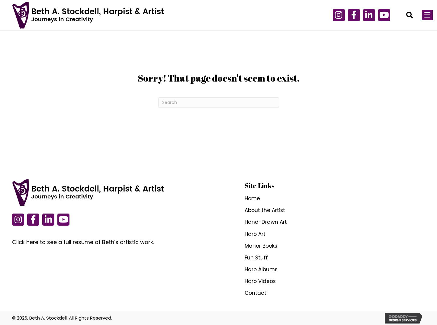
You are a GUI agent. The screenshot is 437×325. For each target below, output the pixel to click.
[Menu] (427, 15)
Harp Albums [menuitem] (261, 269)
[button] (339, 15)
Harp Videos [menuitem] (260, 281)
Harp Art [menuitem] (255, 234)
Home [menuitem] (252, 198)
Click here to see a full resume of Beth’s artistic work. (83, 242)
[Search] (218, 102)
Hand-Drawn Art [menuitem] (266, 222)
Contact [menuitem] (255, 293)
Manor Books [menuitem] (261, 245)
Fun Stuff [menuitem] (256, 257)
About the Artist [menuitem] (265, 210)
